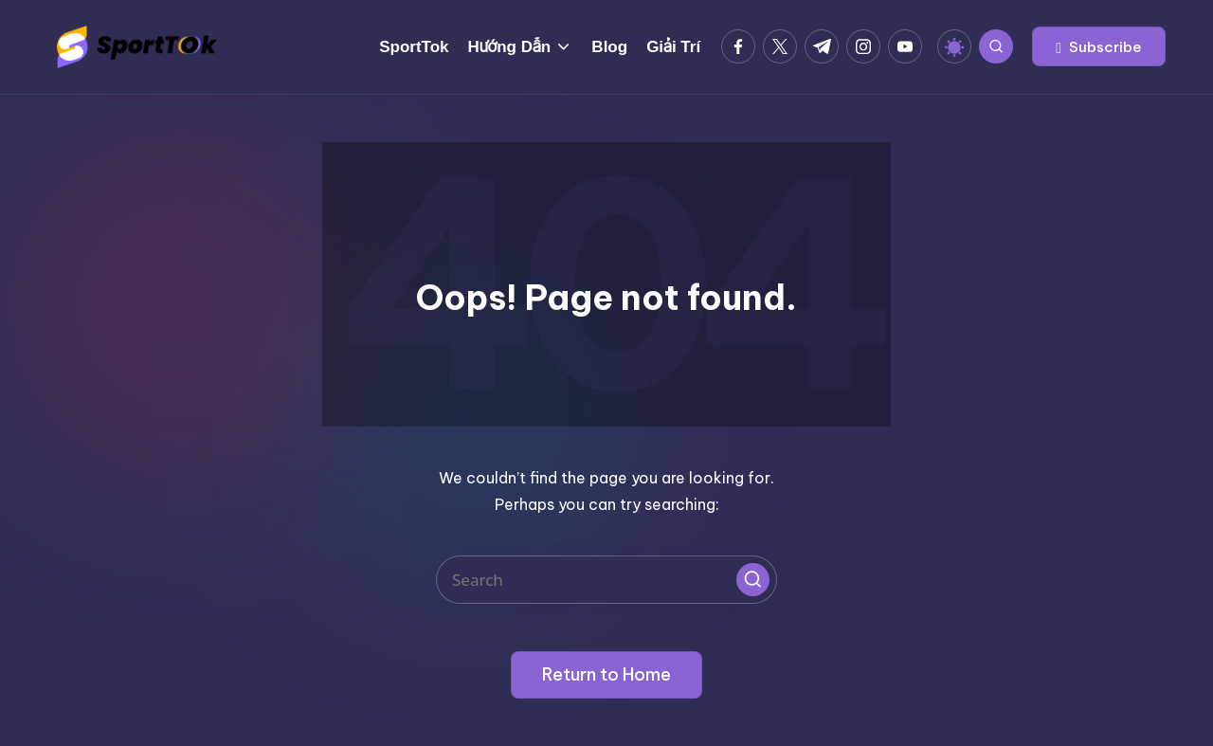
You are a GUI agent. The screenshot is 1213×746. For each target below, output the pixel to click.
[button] (1099, 46)
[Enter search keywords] (606, 579)
